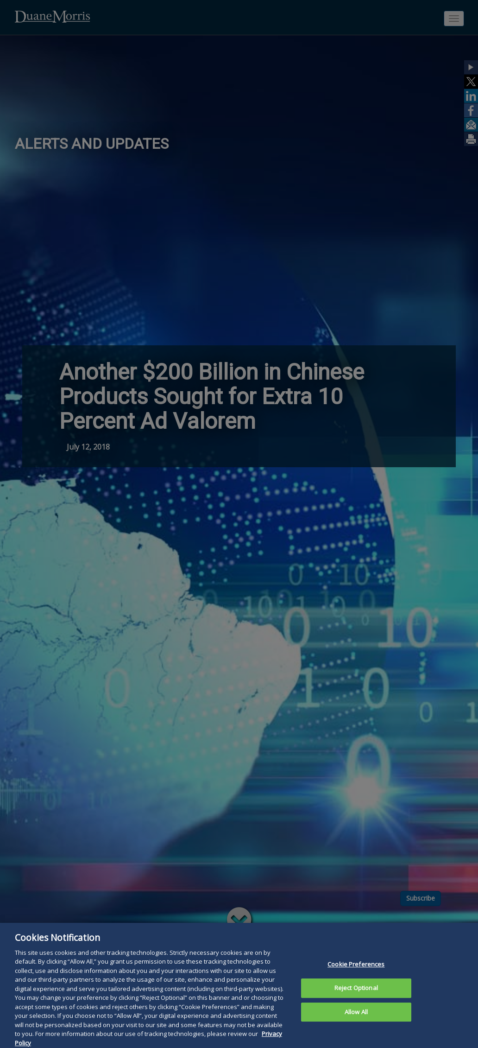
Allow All (356, 1021)
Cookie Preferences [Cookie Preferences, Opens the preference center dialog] (355, 974)
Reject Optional (356, 997)
